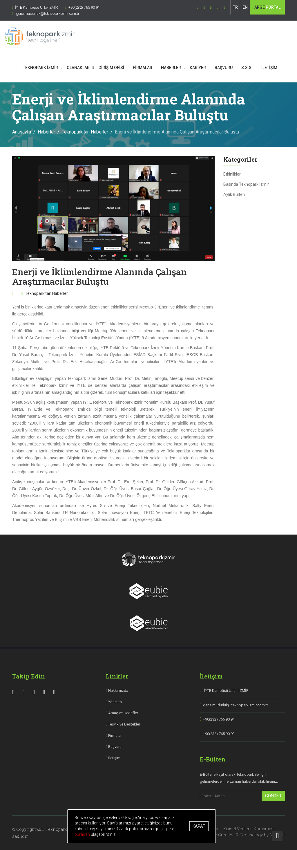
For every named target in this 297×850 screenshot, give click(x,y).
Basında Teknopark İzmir (246, 184)
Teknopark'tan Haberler (85, 132)
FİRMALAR (150, 67)
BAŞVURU (231, 67)
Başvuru (114, 746)
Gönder (273, 795)
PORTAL (267, 7)
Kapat (206, 826)
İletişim (113, 758)
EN (245, 7)
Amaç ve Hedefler (122, 713)
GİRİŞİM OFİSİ (119, 67)
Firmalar (114, 735)
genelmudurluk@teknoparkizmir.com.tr (235, 705)
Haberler (46, 132)
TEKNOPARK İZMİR (48, 67)
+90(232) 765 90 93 (219, 734)
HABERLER (179, 67)
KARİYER (206, 67)
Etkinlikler (232, 174)
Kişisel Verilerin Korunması (248, 828)
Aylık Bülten (234, 194)
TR (235, 7)
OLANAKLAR (86, 67)
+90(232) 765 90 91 (219, 719)
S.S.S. (254, 67)
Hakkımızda (117, 690)
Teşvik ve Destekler (123, 724)
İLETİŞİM (277, 67)
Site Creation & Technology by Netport (247, 835)
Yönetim (114, 702)
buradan (149, 834)
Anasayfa (21, 132)
